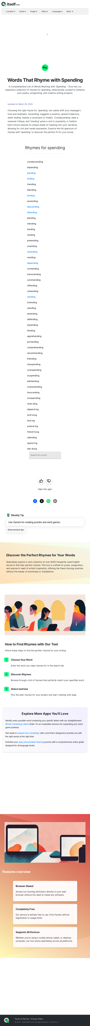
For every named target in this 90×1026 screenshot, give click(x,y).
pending (31, 173)
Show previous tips (16, 530)
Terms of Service (22, 1019)
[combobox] (45, 455)
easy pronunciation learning (31, 742)
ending (30, 178)
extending (32, 251)
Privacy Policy (37, 1019)
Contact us (54, 1022)
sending (31, 296)
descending (33, 206)
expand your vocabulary (28, 733)
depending (32, 263)
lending (31, 195)
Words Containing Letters (17, 724)
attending (32, 212)
